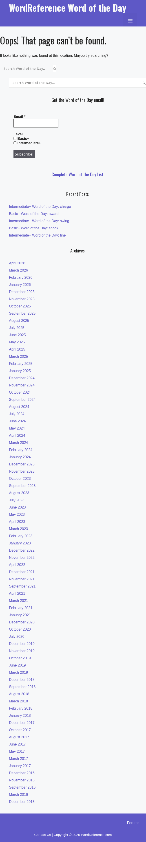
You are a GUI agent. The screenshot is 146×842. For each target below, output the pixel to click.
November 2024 (22, 385)
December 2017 (22, 723)
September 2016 (22, 787)
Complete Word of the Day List (77, 174)
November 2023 (22, 471)
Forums (133, 823)
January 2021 (20, 615)
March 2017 (18, 759)
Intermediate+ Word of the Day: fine (37, 235)
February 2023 (20, 536)
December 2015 (22, 802)
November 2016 (22, 780)
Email (19, 116)
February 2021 (20, 608)
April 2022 (17, 565)
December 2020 (22, 622)
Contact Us (42, 835)
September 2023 (22, 486)
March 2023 (18, 529)
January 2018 (20, 715)
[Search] (54, 68)
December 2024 (22, 378)
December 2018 (22, 680)
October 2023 (20, 478)
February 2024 (20, 450)
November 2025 (22, 299)
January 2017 (20, 766)
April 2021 (17, 593)
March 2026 (18, 270)
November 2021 (22, 579)
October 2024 (20, 392)
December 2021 (22, 572)
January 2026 (20, 285)
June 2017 (17, 744)
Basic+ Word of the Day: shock (33, 228)
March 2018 (18, 701)
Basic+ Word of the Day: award (34, 214)
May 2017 (17, 751)
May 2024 (17, 428)
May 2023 (17, 514)
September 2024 (22, 399)
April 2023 (17, 522)
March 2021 (18, 601)
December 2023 (22, 464)
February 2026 (20, 277)
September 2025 (22, 313)
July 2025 (16, 328)
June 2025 (17, 335)
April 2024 (17, 435)
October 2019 (20, 658)
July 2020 (16, 636)
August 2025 (19, 320)
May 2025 (17, 342)
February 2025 (20, 364)
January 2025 (20, 371)
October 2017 (20, 730)
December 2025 (22, 292)
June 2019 (17, 665)
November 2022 (22, 557)
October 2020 (20, 629)
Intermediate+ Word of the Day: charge (40, 206)
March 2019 (18, 672)
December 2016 (22, 773)
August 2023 (19, 493)
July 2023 (16, 500)
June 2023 (17, 507)
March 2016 (18, 794)
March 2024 (18, 443)
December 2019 (22, 644)
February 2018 (20, 708)
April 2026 (17, 263)
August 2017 (19, 737)
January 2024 (20, 457)
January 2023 (20, 543)
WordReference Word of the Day (67, 7)
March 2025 (18, 356)
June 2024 (17, 421)
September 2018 (22, 687)
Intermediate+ (27, 143)
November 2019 (22, 651)
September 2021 (22, 586)
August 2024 (19, 407)
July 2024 (16, 414)
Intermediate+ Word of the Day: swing (39, 221)
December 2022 (22, 550)
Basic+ (21, 138)
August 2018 (19, 694)
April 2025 (17, 349)
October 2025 (20, 306)
